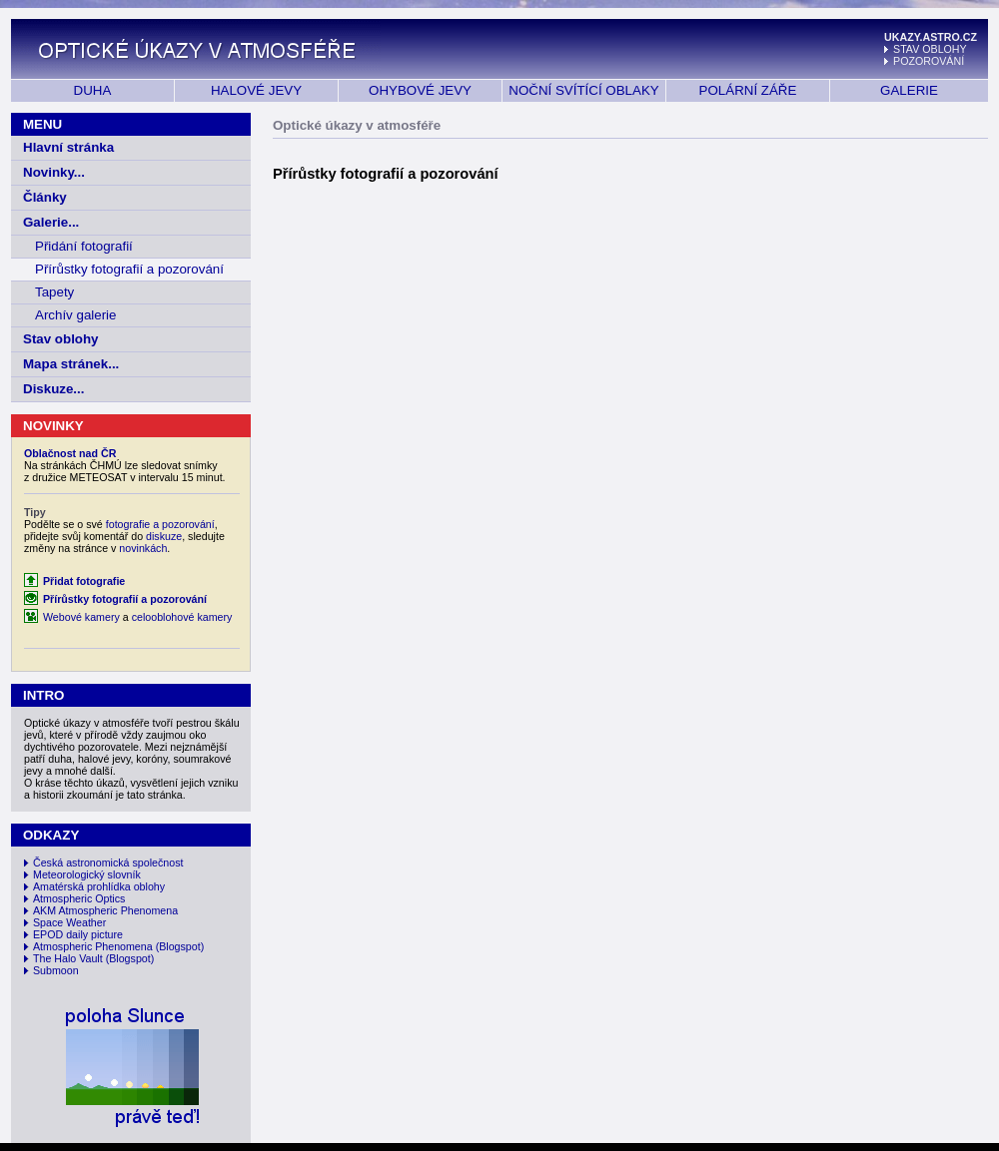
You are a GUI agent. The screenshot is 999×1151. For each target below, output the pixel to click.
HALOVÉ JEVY (256, 90)
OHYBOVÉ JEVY (420, 90)
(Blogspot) (180, 946)
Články (45, 197)
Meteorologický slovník (87, 874)
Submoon (56, 970)
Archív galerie (76, 314)
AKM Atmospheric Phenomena (105, 910)
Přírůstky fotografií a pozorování (129, 269)
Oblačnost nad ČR (70, 453)
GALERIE (909, 90)
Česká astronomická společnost (108, 862)
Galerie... (51, 222)
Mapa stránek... (71, 363)
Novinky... (54, 172)
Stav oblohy (61, 338)
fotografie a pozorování (160, 524)
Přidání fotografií (84, 246)
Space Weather (69, 922)
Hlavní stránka (68, 147)
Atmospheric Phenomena (93, 946)
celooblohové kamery (182, 617)
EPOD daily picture (78, 934)
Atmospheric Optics (79, 898)
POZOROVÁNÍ (928, 61)
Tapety (54, 292)
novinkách (143, 548)
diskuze (164, 536)
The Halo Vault (68, 958)
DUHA (93, 90)
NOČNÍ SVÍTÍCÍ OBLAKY (583, 90)
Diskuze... (53, 388)
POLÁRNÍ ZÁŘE (748, 90)
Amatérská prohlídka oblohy (99, 886)
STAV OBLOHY (930, 49)
